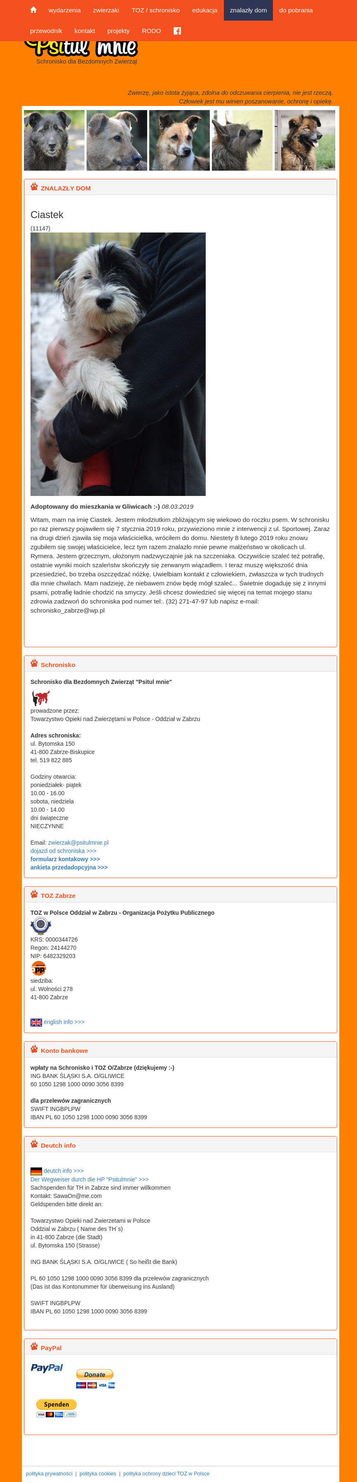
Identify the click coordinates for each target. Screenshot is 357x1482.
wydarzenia (65, 10)
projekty (118, 30)
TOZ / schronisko (156, 10)
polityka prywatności (49, 1474)
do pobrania (295, 10)
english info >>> (58, 1022)
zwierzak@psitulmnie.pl (78, 842)
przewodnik (46, 30)
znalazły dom (248, 10)
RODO (151, 30)
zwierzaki (106, 10)
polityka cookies (98, 1474)
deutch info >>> (57, 1170)
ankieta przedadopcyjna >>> (69, 867)
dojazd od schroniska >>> (63, 851)
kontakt (85, 30)
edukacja (205, 10)
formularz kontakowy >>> (65, 859)
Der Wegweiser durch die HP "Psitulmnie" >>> (90, 1179)
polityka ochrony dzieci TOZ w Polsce (166, 1474)
